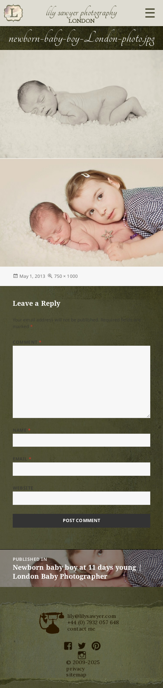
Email (22, 459)
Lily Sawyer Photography (81, 12)
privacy (75, 668)
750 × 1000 (66, 276)
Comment (27, 342)
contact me (81, 628)
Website (23, 488)
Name (22, 430)
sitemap (76, 674)
